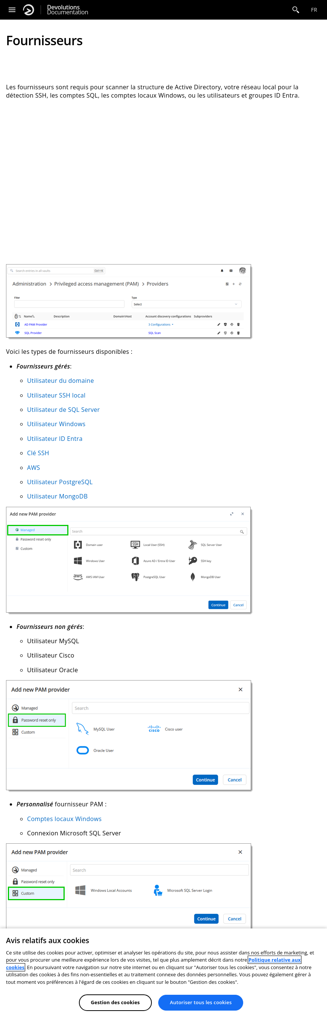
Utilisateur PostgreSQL (60, 482)
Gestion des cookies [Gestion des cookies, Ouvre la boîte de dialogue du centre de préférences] (115, 1002)
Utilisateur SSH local (56, 395)
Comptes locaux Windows (64, 819)
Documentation (67, 10)
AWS (33, 467)
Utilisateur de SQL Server (63, 409)
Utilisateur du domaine (60, 380)
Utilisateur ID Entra (55, 438)
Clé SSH (38, 453)
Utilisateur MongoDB (57, 496)
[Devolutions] (29, 10)
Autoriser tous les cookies (201, 1002)
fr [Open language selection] (314, 9)
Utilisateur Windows (56, 424)
